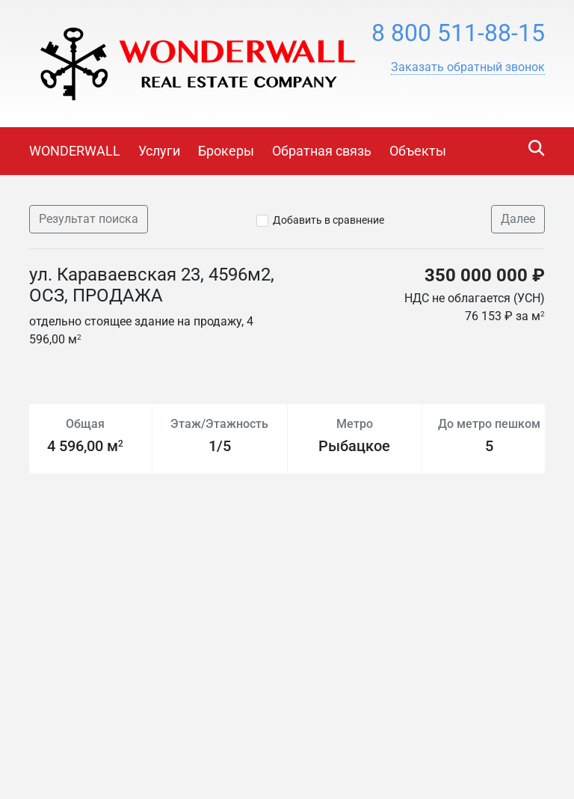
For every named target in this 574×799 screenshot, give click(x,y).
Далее (518, 219)
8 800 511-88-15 (458, 33)
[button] (468, 67)
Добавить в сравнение (328, 220)
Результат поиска (88, 219)
